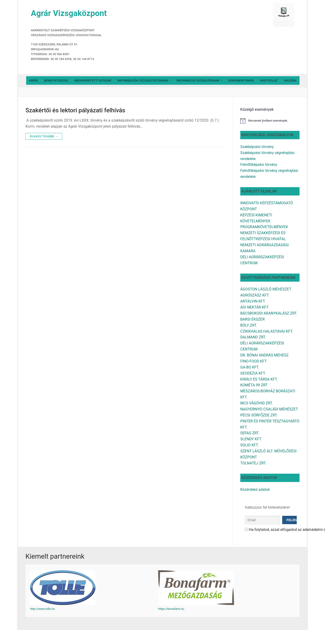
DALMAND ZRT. (253, 337)
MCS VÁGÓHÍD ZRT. (256, 403)
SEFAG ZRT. (249, 433)
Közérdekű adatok (255, 489)
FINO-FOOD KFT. (253, 361)
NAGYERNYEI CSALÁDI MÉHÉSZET (269, 409)
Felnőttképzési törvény (258, 164)
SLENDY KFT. (251, 439)
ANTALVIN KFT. (253, 301)
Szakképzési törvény (257, 147)
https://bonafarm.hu (171, 609)
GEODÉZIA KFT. (253, 373)
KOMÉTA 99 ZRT (254, 385)
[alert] (270, 120)
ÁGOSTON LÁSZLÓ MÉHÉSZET (265, 289)
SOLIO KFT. (249, 445)
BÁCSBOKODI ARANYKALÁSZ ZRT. (268, 313)
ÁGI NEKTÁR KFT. (254, 307)
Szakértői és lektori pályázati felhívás (75, 110)
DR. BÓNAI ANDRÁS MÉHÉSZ (264, 355)
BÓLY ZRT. (248, 325)
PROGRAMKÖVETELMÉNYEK (264, 227)
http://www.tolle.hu (42, 609)
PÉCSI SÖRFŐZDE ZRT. (259, 415)
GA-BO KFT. (249, 367)
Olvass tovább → (44, 136)
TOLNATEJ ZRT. (253, 463)
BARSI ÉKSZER (252, 319)
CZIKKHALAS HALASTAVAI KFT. (266, 331)
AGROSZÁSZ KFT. (254, 295)
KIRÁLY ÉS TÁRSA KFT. (259, 379)
